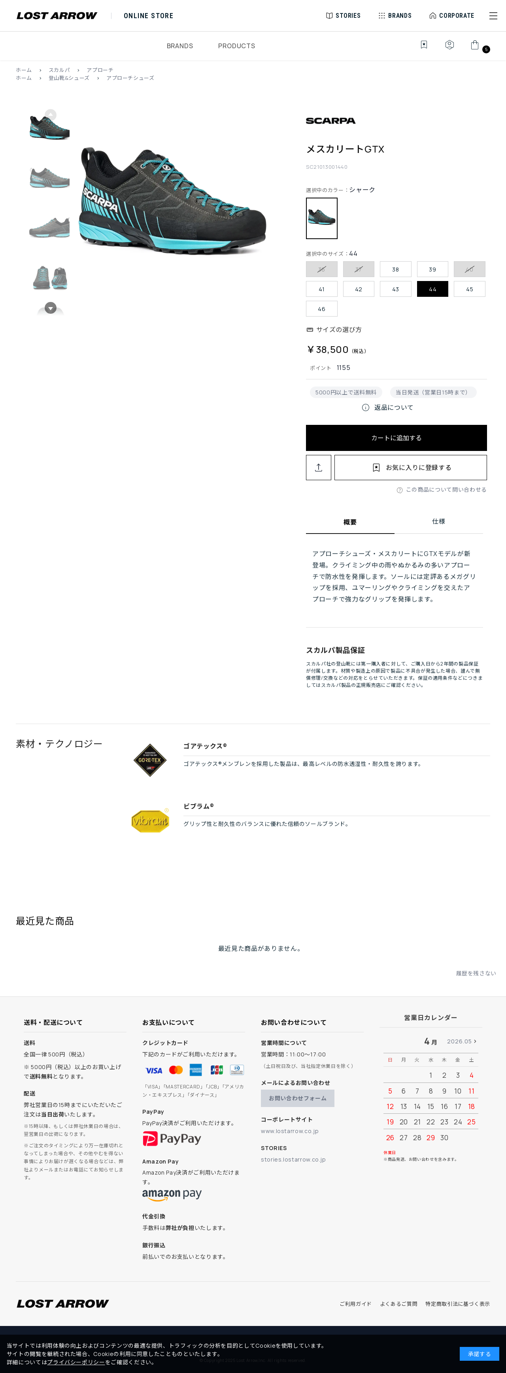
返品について (387, 407)
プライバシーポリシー (76, 1362)
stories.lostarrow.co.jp (293, 1159)
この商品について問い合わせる (446, 489)
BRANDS (180, 45)
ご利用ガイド (356, 1303)
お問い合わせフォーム (298, 1098)
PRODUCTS (236, 45)
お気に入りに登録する (418, 467)
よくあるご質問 (398, 1303)
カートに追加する (396, 438)
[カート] (479, 49)
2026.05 (459, 1041)
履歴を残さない (476, 983)
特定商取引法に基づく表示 (457, 1303)
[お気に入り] (418, 49)
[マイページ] (449, 49)
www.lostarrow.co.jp (290, 1131)
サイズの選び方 (339, 329)
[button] (493, 16)
